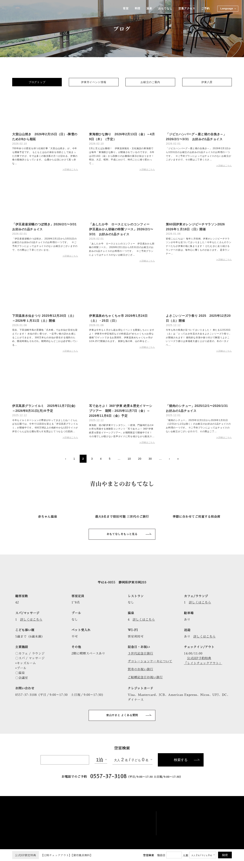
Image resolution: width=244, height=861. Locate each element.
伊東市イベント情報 (93, 82)
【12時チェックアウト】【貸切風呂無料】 (52, 855)
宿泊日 (161, 855)
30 (150, 458)
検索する (181, 760)
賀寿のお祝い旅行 (140, 669)
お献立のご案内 (150, 82)
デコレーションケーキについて (150, 661)
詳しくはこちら (200, 602)
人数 (185, 855)
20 (139, 458)
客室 (125, 8)
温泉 (149, 8)
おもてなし (165, 8)
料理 (137, 8)
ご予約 (205, 8)
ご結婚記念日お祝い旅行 (145, 677)
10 (129, 458)
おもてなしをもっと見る (122, 534)
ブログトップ (37, 82)
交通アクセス (186, 8)
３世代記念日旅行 (140, 653)
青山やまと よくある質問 (122, 715)
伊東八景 (207, 82)
